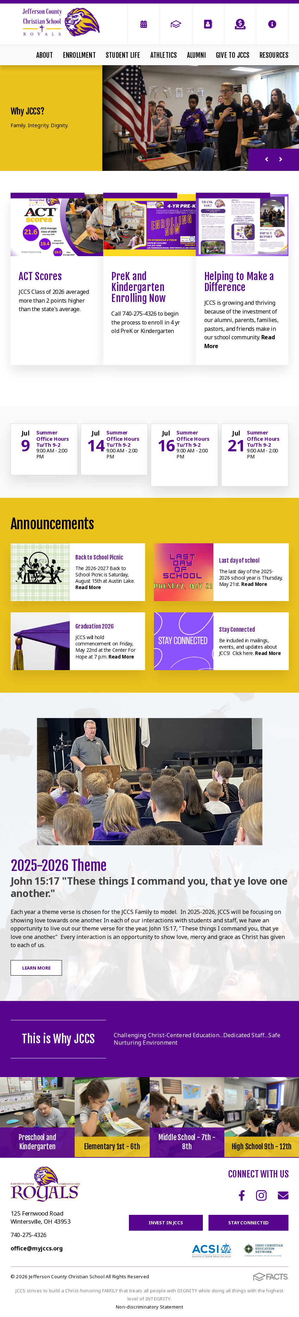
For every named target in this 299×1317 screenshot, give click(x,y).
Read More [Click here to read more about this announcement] (88, 587)
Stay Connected (248, 1222)
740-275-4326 (28, 1235)
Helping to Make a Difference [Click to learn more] (239, 281)
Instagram (261, 1195)
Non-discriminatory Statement (149, 1307)
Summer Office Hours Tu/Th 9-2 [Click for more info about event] (52, 438)
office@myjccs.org (37, 1248)
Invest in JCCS (166, 1222)
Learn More (36, 968)
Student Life (123, 55)
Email (283, 1195)
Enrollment (79, 55)
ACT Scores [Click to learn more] (40, 276)
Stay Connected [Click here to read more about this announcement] (237, 629)
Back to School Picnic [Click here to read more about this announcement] (99, 557)
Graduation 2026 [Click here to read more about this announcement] (94, 626)
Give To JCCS (232, 55)
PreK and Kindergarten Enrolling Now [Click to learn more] (138, 287)
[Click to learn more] (57, 225)
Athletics (163, 55)
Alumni (196, 55)
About (44, 55)
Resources (274, 55)
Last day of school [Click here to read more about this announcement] (239, 560)
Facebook (241, 1195)
